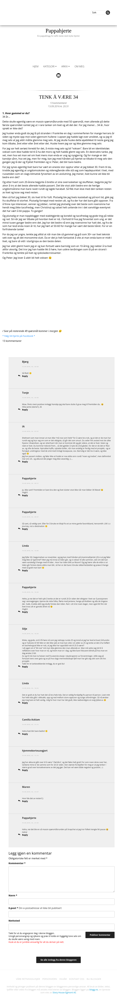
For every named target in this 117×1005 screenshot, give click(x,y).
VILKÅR (63, 978)
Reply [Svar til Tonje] (25, 409)
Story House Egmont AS (64, 992)
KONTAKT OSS (78, 978)
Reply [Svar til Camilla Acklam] (25, 733)
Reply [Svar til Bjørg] (25, 375)
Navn (13, 895)
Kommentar (17, 863)
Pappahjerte (58, 32)
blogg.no (93, 989)
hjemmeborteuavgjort (35, 750)
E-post (35, 907)
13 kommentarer (58, 103)
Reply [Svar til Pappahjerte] (25, 495)
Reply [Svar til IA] (25, 461)
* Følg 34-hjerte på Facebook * (19, 336)
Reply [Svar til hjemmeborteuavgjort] (25, 769)
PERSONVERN (49, 978)
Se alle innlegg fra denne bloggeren (59, 959)
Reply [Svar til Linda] (25, 570)
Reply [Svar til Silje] (25, 666)
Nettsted (14, 920)
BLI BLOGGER (95, 978)
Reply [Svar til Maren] (25, 800)
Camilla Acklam (31, 719)
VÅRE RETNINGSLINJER (26, 978)
